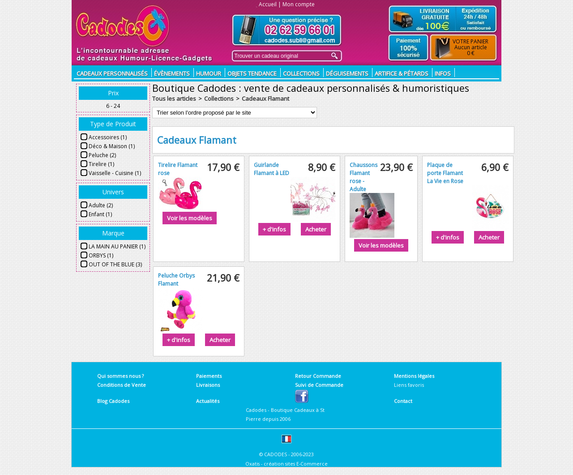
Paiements (209, 375)
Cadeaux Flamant (265, 98)
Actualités (207, 401)
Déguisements (347, 73)
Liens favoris (409, 384)
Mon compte (298, 4)
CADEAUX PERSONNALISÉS (112, 73)
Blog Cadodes (113, 401)
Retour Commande (318, 375)
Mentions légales (414, 375)
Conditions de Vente (121, 384)
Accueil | (270, 4)
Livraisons (208, 384)
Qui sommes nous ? (120, 375)
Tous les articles (174, 98)
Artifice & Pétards (401, 73)
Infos (443, 73)
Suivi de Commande (319, 384)
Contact (403, 401)
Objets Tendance (252, 73)
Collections (301, 73)
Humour (208, 73)
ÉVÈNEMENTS (172, 73)
